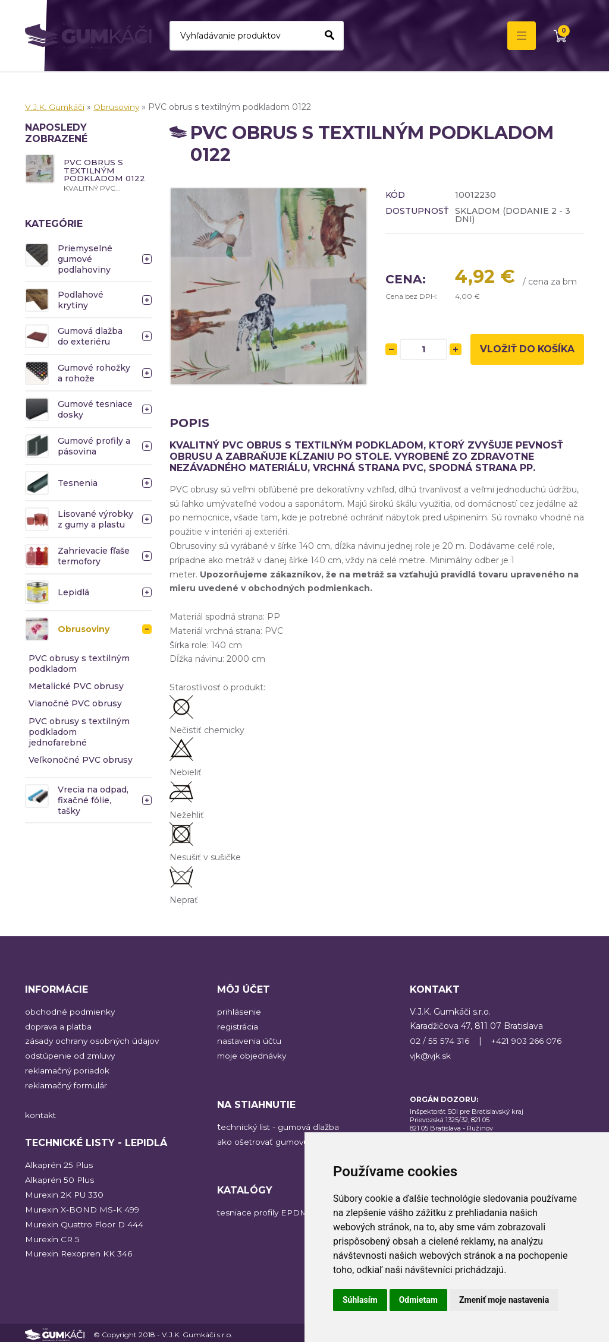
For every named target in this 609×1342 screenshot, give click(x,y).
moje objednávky (252, 1055)
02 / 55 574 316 (439, 1040)
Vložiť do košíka (527, 354)
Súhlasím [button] (360, 1300)
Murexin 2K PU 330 (65, 1192)
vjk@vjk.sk (431, 1055)
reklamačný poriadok (68, 1070)
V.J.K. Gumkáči (55, 107)
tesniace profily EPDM (263, 1211)
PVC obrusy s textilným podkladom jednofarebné (79, 732)
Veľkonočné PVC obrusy (81, 760)
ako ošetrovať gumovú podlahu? (285, 1140)
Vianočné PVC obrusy (75, 704)
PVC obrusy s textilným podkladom (79, 664)
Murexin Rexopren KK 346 (79, 1250)
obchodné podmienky (71, 1011)
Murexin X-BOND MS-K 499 (82, 1207)
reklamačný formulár (68, 1084)
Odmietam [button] (418, 1300)
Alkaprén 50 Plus (59, 1178)
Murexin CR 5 (52, 1236)
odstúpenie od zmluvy (71, 1055)
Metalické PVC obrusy (76, 686)
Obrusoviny (118, 107)
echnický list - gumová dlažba (282, 1125)
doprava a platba (59, 1026)
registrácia (238, 1026)
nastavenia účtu (250, 1040)
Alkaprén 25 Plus (59, 1163)
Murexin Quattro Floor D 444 (85, 1221)
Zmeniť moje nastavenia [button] (504, 1300)
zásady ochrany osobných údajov (93, 1040)
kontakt (41, 1113)
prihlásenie (239, 1011)
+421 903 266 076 (527, 1040)
